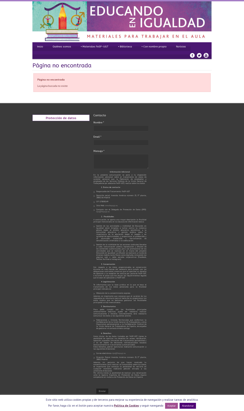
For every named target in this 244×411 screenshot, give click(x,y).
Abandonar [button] (188, 405)
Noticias (181, 46)
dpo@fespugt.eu (103, 211)
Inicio (40, 46)
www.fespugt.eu (111, 205)
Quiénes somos (62, 46)
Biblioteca (125, 46)
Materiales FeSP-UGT (94, 46)
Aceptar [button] (171, 405)
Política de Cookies (126, 405)
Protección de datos (61, 118)
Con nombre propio (154, 46)
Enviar (102, 391)
